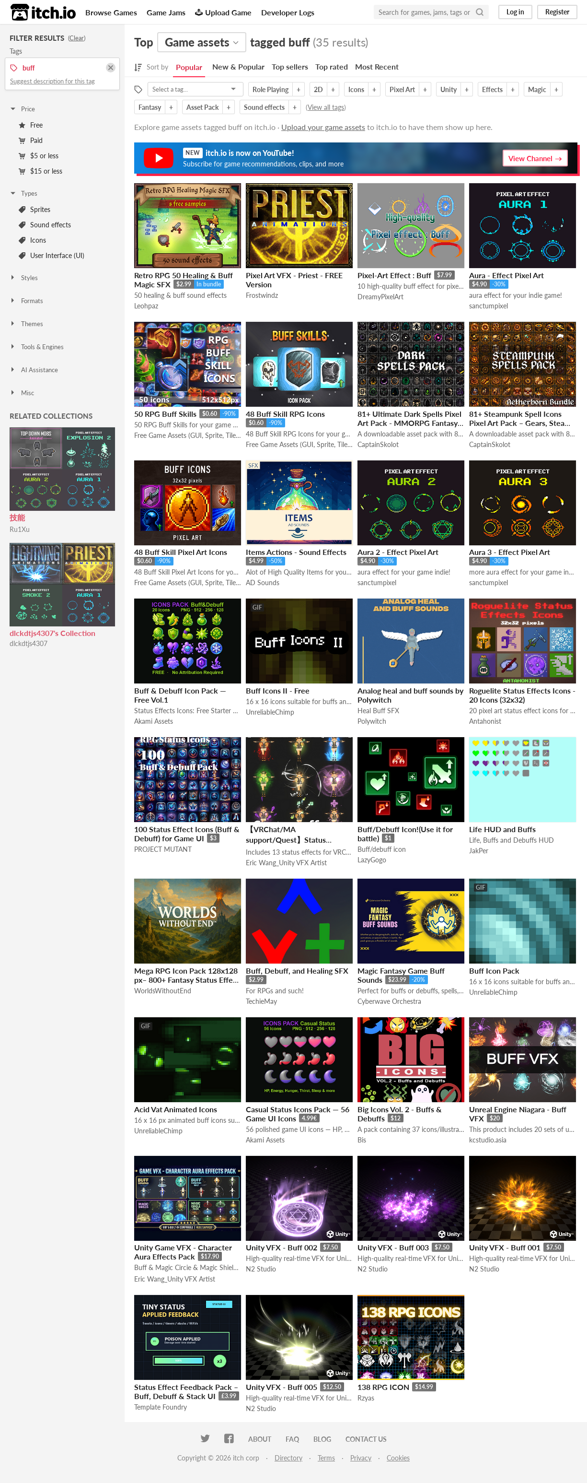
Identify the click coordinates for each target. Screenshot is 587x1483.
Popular (189, 66)
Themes (26, 324)
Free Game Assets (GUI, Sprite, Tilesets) (187, 435)
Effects (492, 89)
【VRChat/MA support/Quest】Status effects (286, 839)
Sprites (34, 209)
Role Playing (270, 89)
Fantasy (149, 107)
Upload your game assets (323, 126)
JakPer (478, 851)
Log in (515, 12)
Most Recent (377, 66)
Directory (288, 1458)
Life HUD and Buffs (502, 829)
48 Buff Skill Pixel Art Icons (180, 551)
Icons (32, 240)
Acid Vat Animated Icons (175, 1109)
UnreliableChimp (270, 712)
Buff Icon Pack (494, 970)
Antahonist (485, 721)
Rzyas (365, 1398)
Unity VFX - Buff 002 (281, 1247)
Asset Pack (202, 107)
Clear (76, 38)
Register (557, 12)
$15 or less (40, 171)
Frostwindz (262, 295)
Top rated (331, 66)
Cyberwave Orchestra (389, 1001)
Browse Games (111, 12)
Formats (26, 301)
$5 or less (38, 156)
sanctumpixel (488, 306)
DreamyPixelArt (380, 297)
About (259, 1439)
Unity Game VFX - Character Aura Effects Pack (183, 1252)
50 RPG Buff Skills (165, 413)
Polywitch (371, 721)
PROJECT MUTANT (163, 849)
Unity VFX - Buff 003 (393, 1247)
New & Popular (238, 66)
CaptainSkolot (378, 444)
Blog (322, 1439)
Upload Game (223, 12)
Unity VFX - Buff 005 (281, 1386)
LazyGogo (371, 860)
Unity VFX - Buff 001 (505, 1247)
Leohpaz (146, 306)
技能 (17, 517)
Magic (537, 89)
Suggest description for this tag (52, 81)
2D (318, 89)
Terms (326, 1458)
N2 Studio (261, 1269)
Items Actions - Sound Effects (296, 551)
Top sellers (290, 66)
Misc (21, 393)
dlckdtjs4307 (28, 643)
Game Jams (166, 12)
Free (31, 125)
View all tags (326, 107)
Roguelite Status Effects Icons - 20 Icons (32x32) (522, 695)
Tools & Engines (36, 347)
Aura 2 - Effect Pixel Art (397, 551)
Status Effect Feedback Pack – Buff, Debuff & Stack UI (186, 1391)
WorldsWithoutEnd (162, 991)
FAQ (292, 1439)
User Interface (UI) (51, 255)
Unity (448, 89)
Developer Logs (287, 12)
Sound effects (45, 225)
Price (22, 109)
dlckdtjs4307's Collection (52, 632)
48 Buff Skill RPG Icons (285, 413)
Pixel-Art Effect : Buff (394, 275)
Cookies (398, 1458)
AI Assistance (33, 370)
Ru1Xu (20, 529)
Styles (23, 278)
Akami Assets (153, 721)
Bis (361, 1140)
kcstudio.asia (487, 1140)
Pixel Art (402, 89)
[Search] (480, 12)
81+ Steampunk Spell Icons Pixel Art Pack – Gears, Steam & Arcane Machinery (520, 422)
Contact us (366, 1439)
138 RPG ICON (383, 1386)
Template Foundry (160, 1407)
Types (23, 193)
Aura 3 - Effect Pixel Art (509, 551)
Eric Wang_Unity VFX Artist (286, 863)
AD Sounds (262, 582)
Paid (31, 140)
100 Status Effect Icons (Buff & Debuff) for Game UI (187, 833)
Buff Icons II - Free (278, 690)
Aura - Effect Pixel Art (506, 275)
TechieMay (261, 1001)
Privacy (360, 1458)
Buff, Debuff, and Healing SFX (297, 970)
